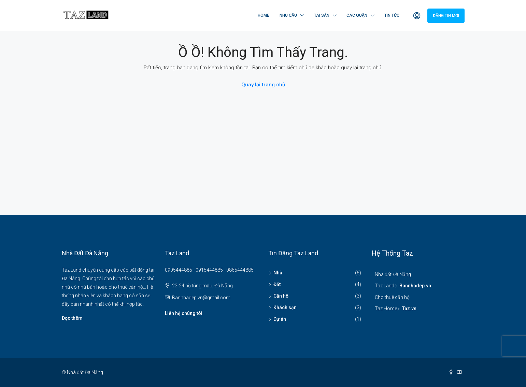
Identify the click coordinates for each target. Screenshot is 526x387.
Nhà (277, 272)
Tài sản (321, 15)
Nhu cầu (288, 15)
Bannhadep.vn (415, 285)
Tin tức (391, 15)
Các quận (356, 15)
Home (263, 15)
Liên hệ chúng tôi (183, 313)
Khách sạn (285, 307)
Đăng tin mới (446, 15)
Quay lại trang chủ (263, 85)
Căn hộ (280, 296)
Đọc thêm (72, 318)
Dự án (279, 319)
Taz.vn (409, 308)
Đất (277, 284)
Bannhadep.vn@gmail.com (201, 297)
